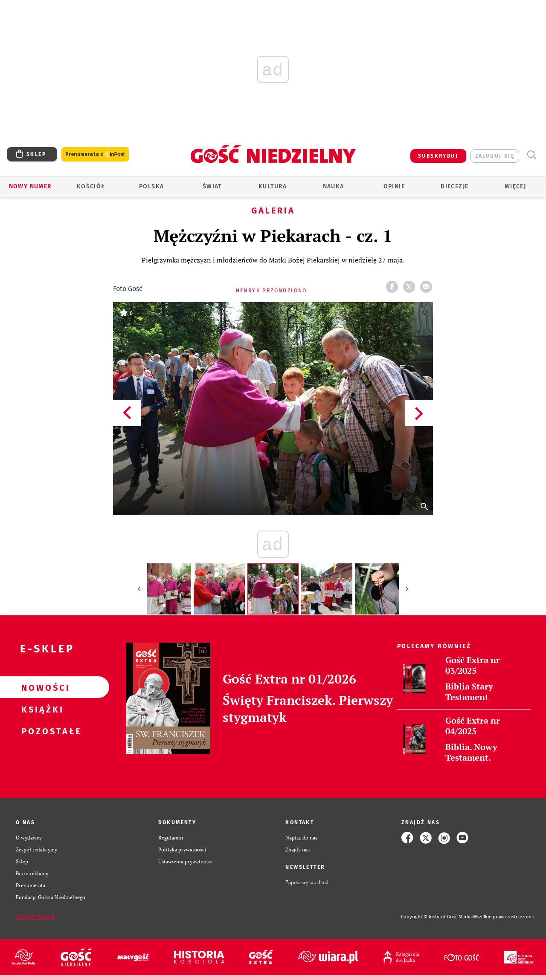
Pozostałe (41, 731)
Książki (41, 709)
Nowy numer (30, 186)
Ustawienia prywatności (185, 861)
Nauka (333, 186)
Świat (212, 186)
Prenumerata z (95, 154)
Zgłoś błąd (35, 917)
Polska (151, 186)
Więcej (515, 186)
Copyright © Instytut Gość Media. (437, 917)
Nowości (41, 687)
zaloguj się (494, 156)
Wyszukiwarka (531, 155)
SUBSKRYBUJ (438, 156)
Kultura (272, 186)
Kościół (91, 186)
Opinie (394, 186)
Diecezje (454, 186)
